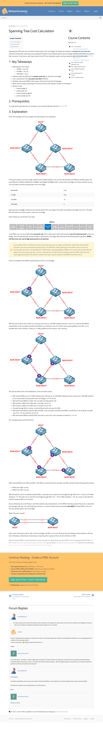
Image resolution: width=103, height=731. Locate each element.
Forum (61, 11)
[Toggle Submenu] (69, 46)
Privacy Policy (77, 727)
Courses (52, 11)
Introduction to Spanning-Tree (21, 605)
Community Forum (62, 720)
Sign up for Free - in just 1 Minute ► (28, 588)
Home (17, 26)
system (20, 640)
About (87, 11)
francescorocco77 (23, 662)
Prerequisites (15, 44)
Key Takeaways (16, 42)
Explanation (15, 46)
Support (69, 11)
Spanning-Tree (24, 26)
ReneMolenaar (22, 625)
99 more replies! (16, 720)
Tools (78, 11)
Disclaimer (67, 727)
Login (96, 11)
